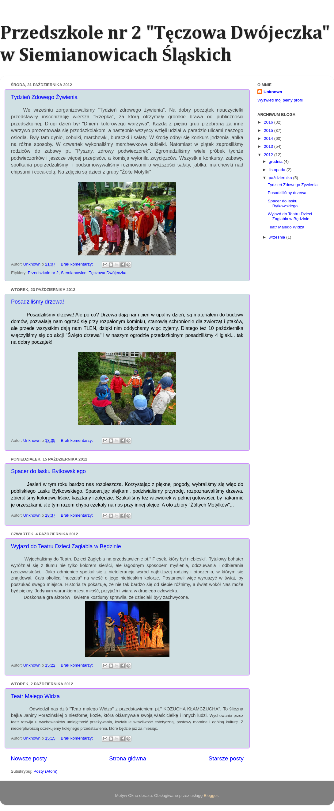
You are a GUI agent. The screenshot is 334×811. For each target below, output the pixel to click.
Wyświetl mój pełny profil (280, 100)
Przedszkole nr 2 (43, 272)
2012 (269, 154)
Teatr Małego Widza (35, 696)
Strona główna (127, 758)
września (277, 237)
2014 (269, 138)
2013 (269, 146)
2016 (269, 122)
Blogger (211, 795)
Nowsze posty (29, 758)
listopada (278, 169)
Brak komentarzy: (77, 264)
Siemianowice (73, 272)
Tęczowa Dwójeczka (107, 272)
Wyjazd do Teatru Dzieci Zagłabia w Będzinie (66, 546)
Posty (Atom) (45, 771)
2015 (269, 130)
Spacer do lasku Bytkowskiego (48, 471)
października (281, 177)
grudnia (276, 161)
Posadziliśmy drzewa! (37, 302)
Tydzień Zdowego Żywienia (44, 97)
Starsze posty (226, 758)
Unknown (273, 92)
